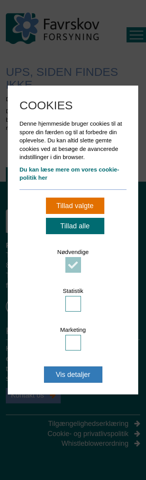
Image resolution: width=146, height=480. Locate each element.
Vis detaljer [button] (73, 374)
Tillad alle (75, 226)
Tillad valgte (74, 206)
